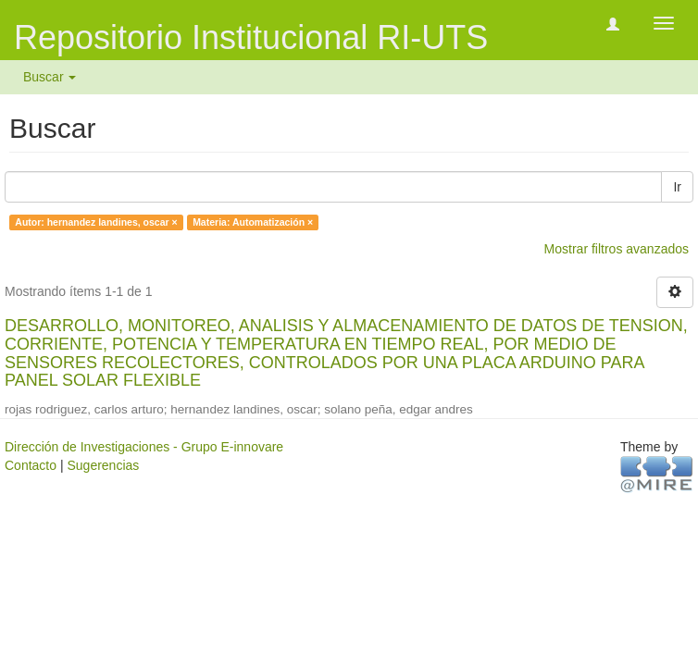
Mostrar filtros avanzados (616, 248)
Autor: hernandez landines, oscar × (96, 222)
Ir (677, 186)
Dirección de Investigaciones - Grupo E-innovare (144, 446)
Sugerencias (103, 465)
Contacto (30, 465)
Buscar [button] (49, 76)
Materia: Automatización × (253, 222)
